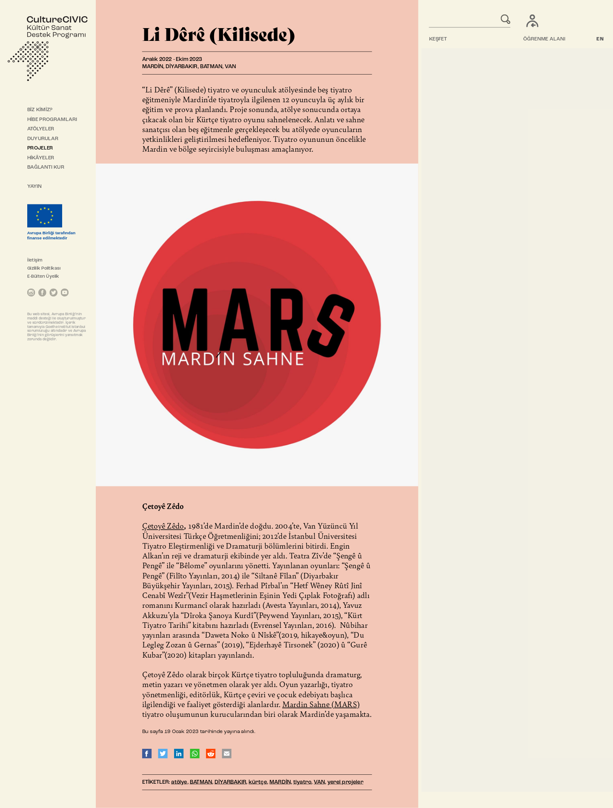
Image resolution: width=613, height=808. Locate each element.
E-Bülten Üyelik (43, 276)
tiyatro (302, 782)
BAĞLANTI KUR (45, 167)
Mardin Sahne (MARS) (321, 704)
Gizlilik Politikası (43, 268)
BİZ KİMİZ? (39, 109)
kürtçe (258, 782)
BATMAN (201, 782)
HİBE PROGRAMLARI (52, 119)
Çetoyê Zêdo (163, 525)
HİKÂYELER (40, 158)
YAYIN (34, 186)
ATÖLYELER (40, 129)
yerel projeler (345, 782)
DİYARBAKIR (230, 782)
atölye (179, 782)
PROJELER (40, 148)
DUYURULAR (43, 138)
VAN (319, 782)
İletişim (35, 260)
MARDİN (280, 782)
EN (600, 39)
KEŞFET (438, 39)
